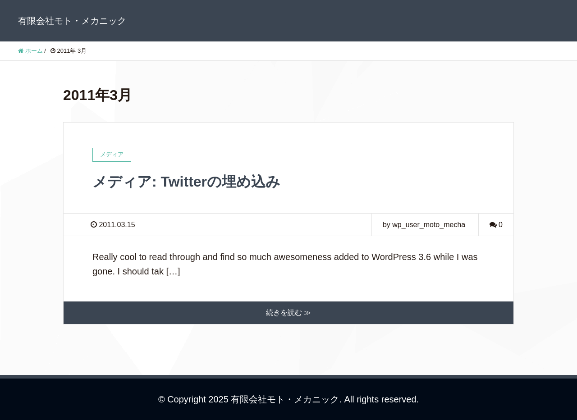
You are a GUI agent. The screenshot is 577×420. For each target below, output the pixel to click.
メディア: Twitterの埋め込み (186, 181)
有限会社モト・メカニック (72, 21)
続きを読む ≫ (288, 312)
